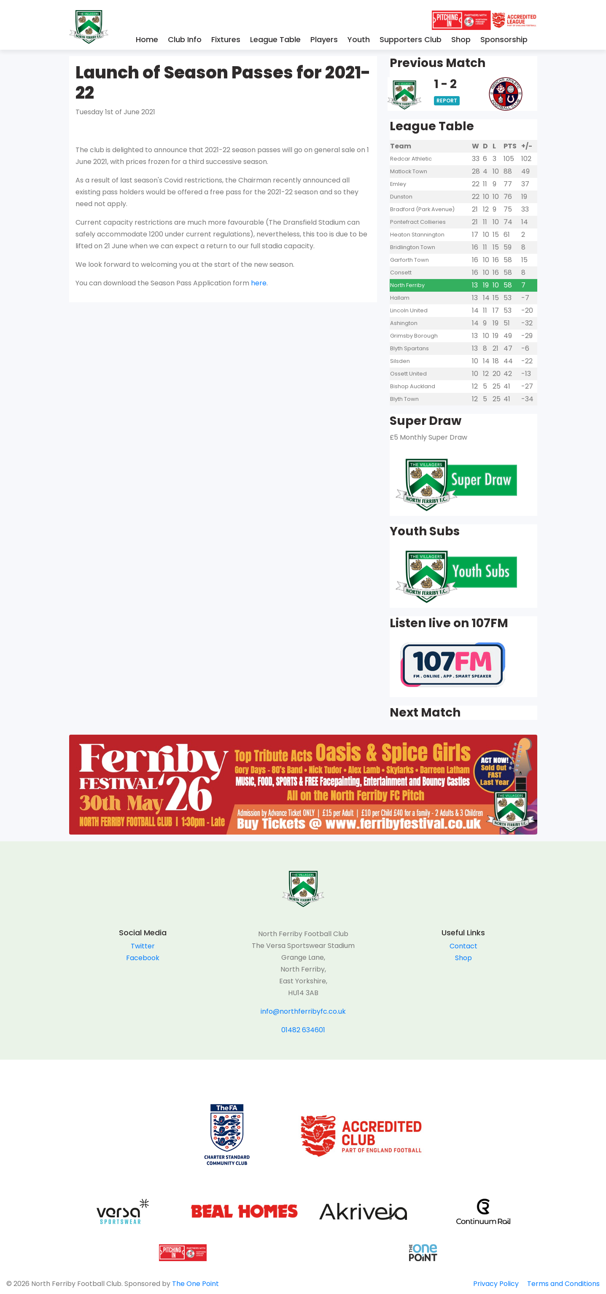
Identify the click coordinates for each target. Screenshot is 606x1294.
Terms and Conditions (563, 1284)
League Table (275, 39)
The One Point (195, 1284)
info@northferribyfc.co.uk (303, 1011)
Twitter (143, 946)
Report (446, 100)
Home (147, 39)
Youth (358, 39)
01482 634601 (303, 1030)
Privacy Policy (496, 1284)
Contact (463, 946)
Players (324, 39)
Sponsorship (504, 39)
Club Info (185, 39)
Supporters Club (411, 39)
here (259, 283)
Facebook (142, 958)
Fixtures (225, 39)
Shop (461, 39)
